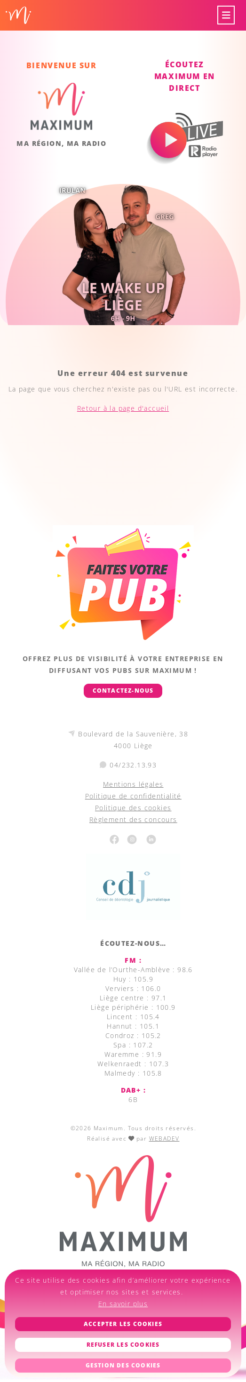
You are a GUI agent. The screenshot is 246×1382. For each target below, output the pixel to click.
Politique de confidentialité (133, 795)
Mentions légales (133, 784)
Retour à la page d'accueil (123, 408)
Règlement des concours (133, 819)
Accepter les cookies (123, 1324)
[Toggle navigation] (226, 15)
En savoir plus (123, 1303)
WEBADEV (164, 1138)
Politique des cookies (133, 807)
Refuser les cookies (123, 1345)
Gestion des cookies (123, 1365)
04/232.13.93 (133, 764)
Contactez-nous (123, 691)
